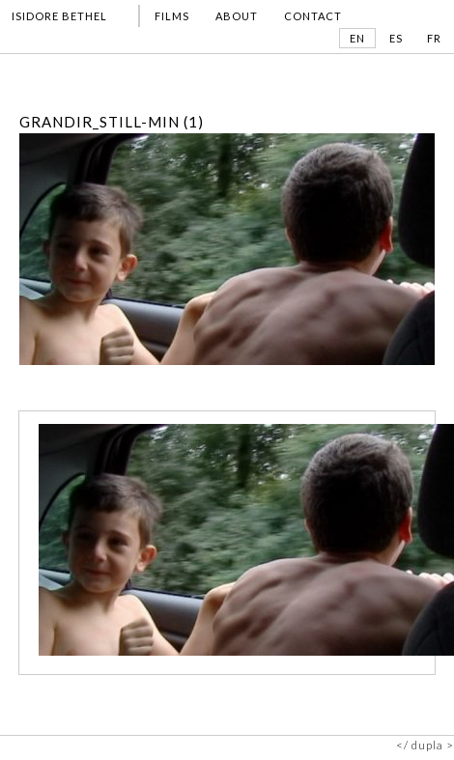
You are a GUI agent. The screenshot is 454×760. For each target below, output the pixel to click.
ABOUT (236, 17)
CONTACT (313, 17)
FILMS (172, 17)
